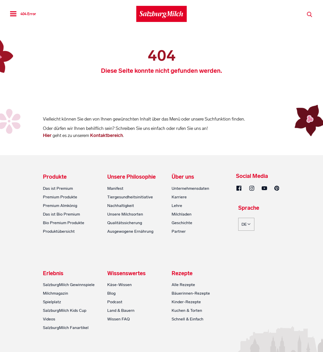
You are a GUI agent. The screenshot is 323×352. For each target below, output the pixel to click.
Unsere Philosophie (131, 177)
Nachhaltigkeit (120, 205)
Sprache (248, 208)
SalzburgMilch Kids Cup (64, 310)
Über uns (183, 177)
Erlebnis (53, 273)
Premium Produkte (60, 197)
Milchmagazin (55, 293)
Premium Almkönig (60, 205)
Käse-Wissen (119, 284)
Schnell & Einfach (187, 319)
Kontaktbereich (106, 135)
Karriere (179, 197)
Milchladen (182, 214)
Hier (47, 135)
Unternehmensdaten (190, 188)
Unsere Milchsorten (125, 214)
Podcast (114, 301)
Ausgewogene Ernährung (130, 231)
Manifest (115, 188)
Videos (49, 319)
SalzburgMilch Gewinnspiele (69, 284)
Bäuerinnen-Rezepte (191, 293)
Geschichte (182, 222)
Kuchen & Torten (187, 310)
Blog (111, 293)
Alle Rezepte (183, 284)
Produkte (55, 177)
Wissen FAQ (118, 319)
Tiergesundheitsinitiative (130, 197)
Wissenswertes (126, 273)
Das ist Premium (58, 188)
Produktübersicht (59, 231)
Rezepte (182, 273)
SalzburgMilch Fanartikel (66, 327)
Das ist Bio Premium (61, 214)
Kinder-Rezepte (186, 301)
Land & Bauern (120, 310)
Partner (179, 231)
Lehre (177, 205)
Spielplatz (52, 301)
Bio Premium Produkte (63, 222)
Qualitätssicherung (124, 222)
